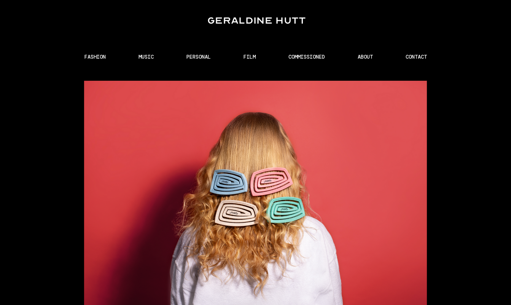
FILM (250, 56)
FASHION (95, 56)
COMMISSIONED (306, 56)
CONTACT (416, 56)
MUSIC (146, 56)
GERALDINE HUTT (256, 20)
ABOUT (365, 56)
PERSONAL (198, 56)
